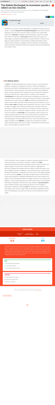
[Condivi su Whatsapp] (51, 17)
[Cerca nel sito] (50, 1)
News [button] (36, 1)
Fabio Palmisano (9, 14)
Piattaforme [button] (24, 1)
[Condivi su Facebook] (47, 17)
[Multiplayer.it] (5, 1)
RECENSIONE (3, 14)
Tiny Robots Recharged (14, 20)
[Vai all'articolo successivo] (1, 203)
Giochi (47, 1)
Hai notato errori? (7, 295)
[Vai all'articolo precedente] (53, 203)
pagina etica (39, 290)
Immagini (42, 23)
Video (41, 1)
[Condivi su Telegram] (53, 17)
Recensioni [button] (31, 1)
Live (44, 1)
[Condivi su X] (49, 17)
